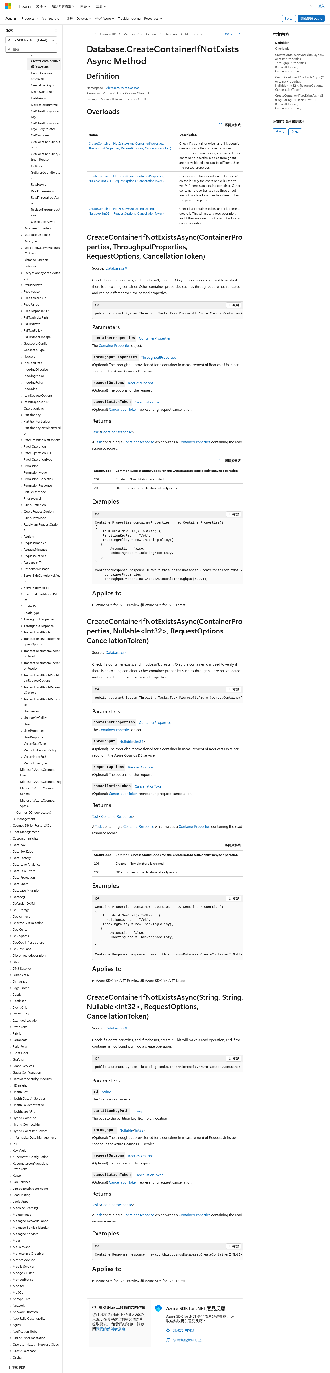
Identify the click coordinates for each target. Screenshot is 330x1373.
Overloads (282, 48)
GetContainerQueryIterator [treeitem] (45, 145)
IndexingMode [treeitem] (34, 376)
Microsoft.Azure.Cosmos (140, 34)
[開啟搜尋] (311, 6)
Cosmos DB (108, 34)
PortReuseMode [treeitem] (35, 492)
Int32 (139, 741)
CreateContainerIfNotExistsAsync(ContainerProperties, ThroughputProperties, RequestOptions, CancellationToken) (299, 62)
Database (171, 34)
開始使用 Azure (311, 18)
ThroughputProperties (158, 357)
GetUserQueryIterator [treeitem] (45, 175)
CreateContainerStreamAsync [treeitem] (45, 76)
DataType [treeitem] (30, 241)
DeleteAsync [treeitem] (39, 98)
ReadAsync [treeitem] (38, 184)
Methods (191, 34)
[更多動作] (239, 34)
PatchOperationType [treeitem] (38, 459)
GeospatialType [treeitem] (34, 350)
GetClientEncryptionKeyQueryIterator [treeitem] (45, 126)
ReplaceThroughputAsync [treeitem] (45, 212)
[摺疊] (56, 30)
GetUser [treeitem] (36, 166)
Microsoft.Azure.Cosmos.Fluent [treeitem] (37, 772)
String (106, 1091)
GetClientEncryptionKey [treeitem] (45, 114)
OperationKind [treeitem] (34, 408)
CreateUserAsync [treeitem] (43, 85)
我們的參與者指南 (110, 1328)
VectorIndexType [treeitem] (35, 763)
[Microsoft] (8, 6)
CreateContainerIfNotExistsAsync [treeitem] (45, 64)
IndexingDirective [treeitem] (36, 369)
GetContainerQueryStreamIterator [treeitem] (45, 157)
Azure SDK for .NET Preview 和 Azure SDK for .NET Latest (140, 604)
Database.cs (115, 268)
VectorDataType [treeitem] (35, 743)
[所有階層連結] (91, 34)
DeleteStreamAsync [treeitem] (44, 104)
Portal (289, 18)
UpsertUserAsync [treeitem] (43, 221)
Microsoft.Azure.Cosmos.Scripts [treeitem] (37, 791)
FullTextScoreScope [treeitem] (37, 337)
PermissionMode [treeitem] (35, 472)
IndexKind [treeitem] (30, 389)
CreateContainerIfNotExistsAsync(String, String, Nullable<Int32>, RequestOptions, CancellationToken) (299, 101)
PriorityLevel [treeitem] (32, 498)
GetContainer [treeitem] (40, 135)
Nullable (126, 741)
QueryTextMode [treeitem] (35, 518)
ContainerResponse (116, 431)
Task (95, 431)
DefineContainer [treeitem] (42, 91)
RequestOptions (140, 382)
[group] (167, 314)
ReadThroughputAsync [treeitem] (45, 200)
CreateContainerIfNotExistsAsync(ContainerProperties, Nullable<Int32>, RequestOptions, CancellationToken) (299, 83)
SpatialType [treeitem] (31, 612)
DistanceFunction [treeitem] (36, 259)
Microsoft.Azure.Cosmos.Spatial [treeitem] (37, 803)
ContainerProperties (155, 338)
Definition (282, 42)
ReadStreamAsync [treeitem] (43, 191)
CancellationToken (149, 402)
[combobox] (31, 40)
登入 (321, 6)
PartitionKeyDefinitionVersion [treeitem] (42, 431)
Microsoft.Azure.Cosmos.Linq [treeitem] (40, 781)
